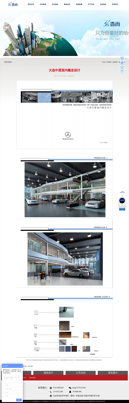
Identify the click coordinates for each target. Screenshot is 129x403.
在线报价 (103, 4)
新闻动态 (67, 4)
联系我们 (115, 4)
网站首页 (31, 4)
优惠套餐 (79, 4)
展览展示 (113, 372)
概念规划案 (32, 377)
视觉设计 (48, 372)
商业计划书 (23, 377)
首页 (104, 62)
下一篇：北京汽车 (28, 366)
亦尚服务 (55, 4)
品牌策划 (115, 62)
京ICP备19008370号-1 (100, 401)
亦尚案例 (43, 4)
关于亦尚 (91, 4)
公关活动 (80, 372)
